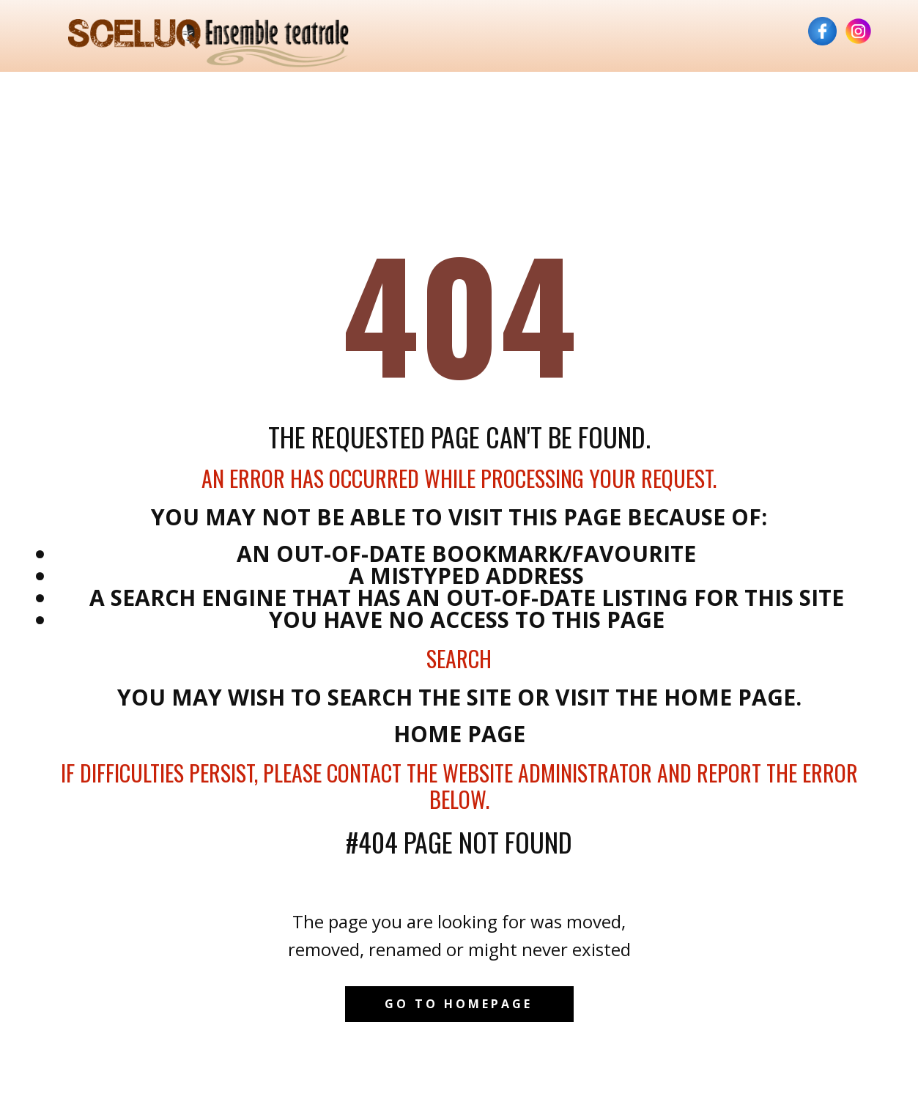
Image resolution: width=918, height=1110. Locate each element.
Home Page (459, 734)
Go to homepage (459, 1004)
